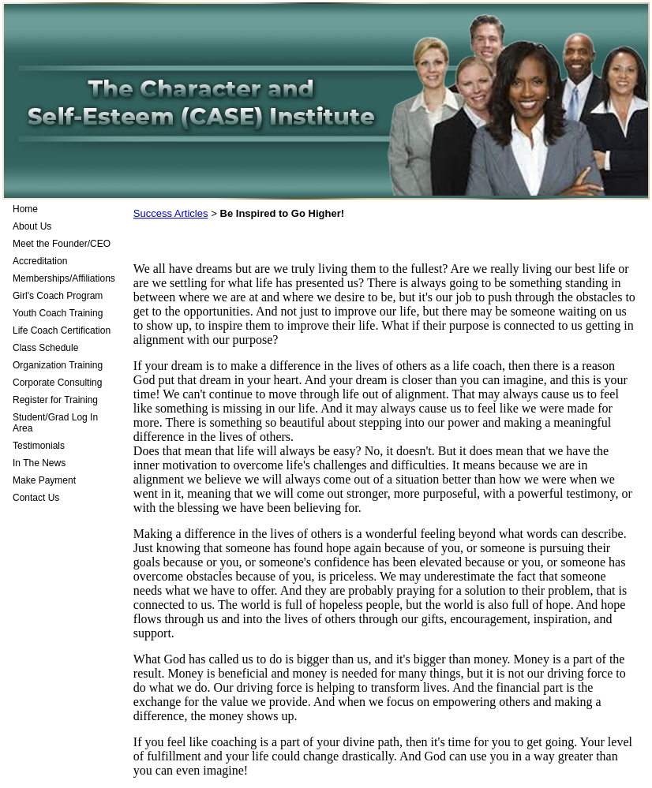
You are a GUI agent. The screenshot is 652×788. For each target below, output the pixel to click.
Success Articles (170, 213)
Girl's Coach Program (58, 295)
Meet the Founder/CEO (62, 243)
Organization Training (58, 365)
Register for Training (55, 399)
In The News (39, 463)
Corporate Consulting (57, 382)
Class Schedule (45, 347)
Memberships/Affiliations (64, 278)
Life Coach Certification (62, 330)
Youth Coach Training (58, 313)
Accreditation (40, 261)
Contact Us (36, 497)
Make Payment (44, 480)
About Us (32, 226)
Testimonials (39, 445)
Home (25, 209)
